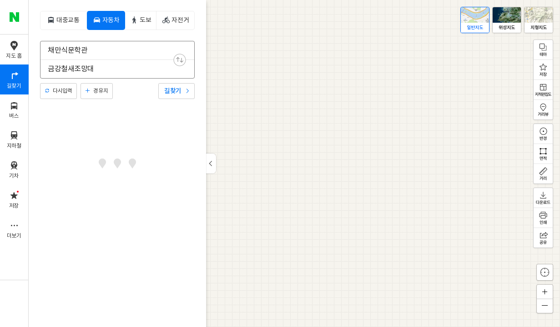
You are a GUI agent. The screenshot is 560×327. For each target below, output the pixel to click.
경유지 (100, 91)
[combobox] (111, 50)
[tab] (63, 20)
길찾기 (173, 91)
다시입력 (62, 91)
